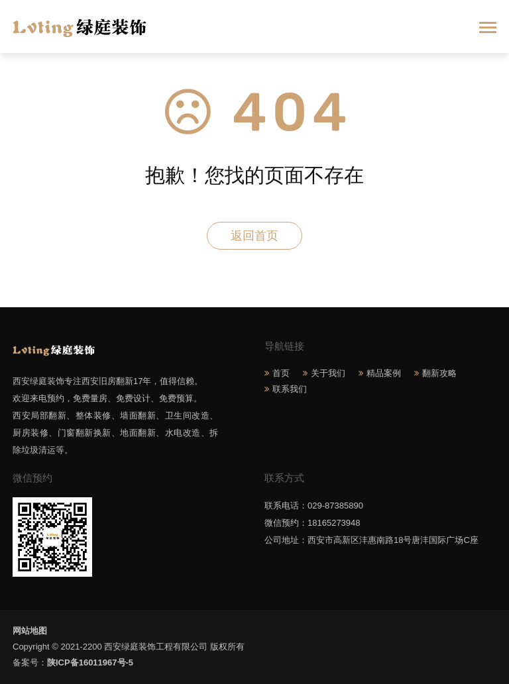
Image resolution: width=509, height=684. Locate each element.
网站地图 (30, 631)
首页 (281, 373)
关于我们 (328, 373)
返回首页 (254, 235)
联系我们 (289, 389)
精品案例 (384, 373)
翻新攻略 (439, 373)
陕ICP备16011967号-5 (90, 662)
